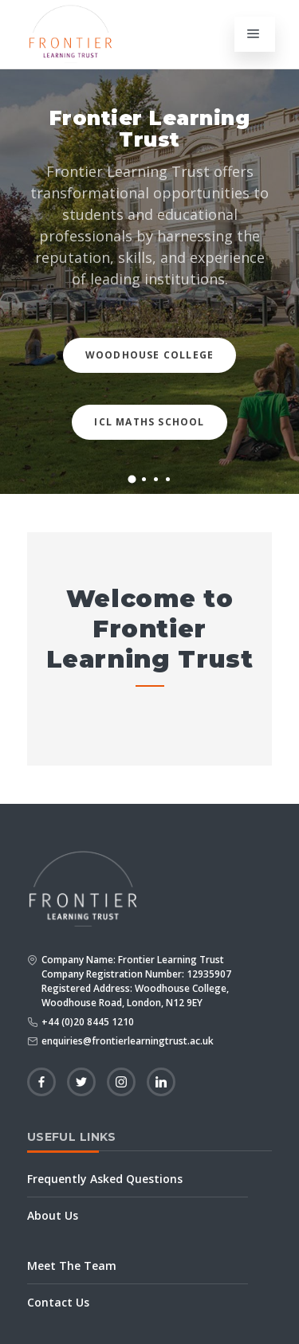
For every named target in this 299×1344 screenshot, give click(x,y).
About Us (52, 1215)
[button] (132, 479)
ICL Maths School (149, 422)
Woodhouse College (149, 355)
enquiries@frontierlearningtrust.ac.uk (127, 1041)
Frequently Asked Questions (105, 1178)
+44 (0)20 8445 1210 (87, 1022)
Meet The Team (71, 1265)
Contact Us (58, 1302)
